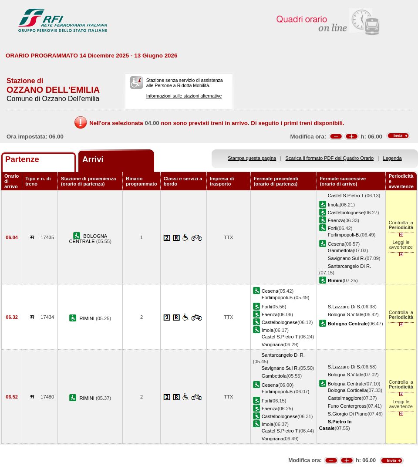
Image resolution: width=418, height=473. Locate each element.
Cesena (336, 244)
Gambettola (340, 250)
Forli (332, 228)
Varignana (272, 344)
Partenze (22, 159)
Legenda (392, 158)
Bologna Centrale (346, 383)
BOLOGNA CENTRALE (88, 238)
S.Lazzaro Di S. (344, 306)
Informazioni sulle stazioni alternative (184, 95)
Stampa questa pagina (252, 158)
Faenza (336, 220)
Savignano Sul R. (346, 258)
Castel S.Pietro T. (346, 195)
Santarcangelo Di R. (349, 266)
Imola (334, 204)
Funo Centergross (347, 406)
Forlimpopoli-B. (344, 234)
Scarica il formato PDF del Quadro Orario (330, 158)
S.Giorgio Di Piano (347, 413)
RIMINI (87, 318)
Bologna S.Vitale (346, 314)
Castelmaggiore (345, 398)
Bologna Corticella (347, 390)
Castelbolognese (346, 212)
